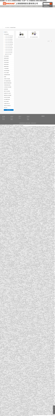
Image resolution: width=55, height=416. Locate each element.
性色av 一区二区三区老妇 (43, 311)
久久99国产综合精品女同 (32, 267)
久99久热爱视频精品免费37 (21, 333)
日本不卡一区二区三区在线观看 (10, 171)
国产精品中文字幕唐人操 (7, 138)
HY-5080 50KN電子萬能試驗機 (9, 47)
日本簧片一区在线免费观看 (51, 197)
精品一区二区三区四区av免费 (48, 335)
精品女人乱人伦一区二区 (5, 185)
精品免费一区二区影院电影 (19, 133)
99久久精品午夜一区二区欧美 (47, 226)
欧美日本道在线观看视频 (40, 189)
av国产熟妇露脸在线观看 (4, 226)
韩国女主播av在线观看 (31, 230)
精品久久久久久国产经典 (28, 210)
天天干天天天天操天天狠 (41, 286)
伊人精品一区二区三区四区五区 (16, 303)
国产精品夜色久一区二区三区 (35, 324)
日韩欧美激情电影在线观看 (3, 407)
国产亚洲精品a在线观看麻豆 (42, 354)
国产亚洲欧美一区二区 (21, 368)
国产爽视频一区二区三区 (36, 381)
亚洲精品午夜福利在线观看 (36, 184)
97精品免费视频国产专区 (51, 288)
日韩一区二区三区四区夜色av (37, 163)
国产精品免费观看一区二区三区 (7, 395)
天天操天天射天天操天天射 (9, 161)
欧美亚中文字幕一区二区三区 (48, 314)
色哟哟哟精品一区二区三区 (13, 134)
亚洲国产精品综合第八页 (31, 391)
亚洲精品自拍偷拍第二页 (45, 163)
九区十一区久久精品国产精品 (15, 136)
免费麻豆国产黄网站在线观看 (36, 263)
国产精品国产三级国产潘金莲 (45, 182)
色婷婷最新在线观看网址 (7, 179)
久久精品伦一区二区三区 (42, 290)
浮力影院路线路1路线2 (43, 220)
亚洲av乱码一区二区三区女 (39, 187)
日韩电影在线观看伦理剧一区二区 (35, 214)
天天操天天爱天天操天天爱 (47, 302)
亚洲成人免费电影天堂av (5, 277)
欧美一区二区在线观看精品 (4, 302)
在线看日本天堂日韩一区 (42, 185)
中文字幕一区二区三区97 (34, 232)
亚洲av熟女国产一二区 (27, 335)
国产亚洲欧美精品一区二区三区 (18, 328)
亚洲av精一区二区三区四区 (6, 379)
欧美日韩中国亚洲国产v (10, 311)
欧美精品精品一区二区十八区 (19, 185)
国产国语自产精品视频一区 (30, 395)
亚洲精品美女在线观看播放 (39, 284)
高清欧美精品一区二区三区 (20, 354)
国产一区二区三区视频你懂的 (32, 159)
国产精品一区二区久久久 (37, 161)
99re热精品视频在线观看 (12, 316)
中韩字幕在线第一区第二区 (12, 165)
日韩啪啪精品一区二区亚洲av (37, 182)
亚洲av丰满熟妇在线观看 (5, 408)
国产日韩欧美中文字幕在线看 (8, 301)
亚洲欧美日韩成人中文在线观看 (16, 151)
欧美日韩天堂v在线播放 (7, 143)
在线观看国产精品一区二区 (49, 339)
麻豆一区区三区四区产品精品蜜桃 (14, 379)
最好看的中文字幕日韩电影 (21, 145)
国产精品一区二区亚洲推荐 (28, 202)
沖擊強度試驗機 (6, 62)
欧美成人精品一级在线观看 (48, 367)
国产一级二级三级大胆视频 (41, 207)
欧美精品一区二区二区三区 (43, 238)
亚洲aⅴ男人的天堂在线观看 (22, 237)
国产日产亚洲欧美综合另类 (44, 253)
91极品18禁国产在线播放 (39, 293)
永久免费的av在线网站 (4, 387)
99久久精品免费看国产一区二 (7, 399)
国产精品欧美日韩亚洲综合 (21, 327)
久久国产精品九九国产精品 (10, 198)
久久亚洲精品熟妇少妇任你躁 (7, 284)
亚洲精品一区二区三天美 (12, 269)
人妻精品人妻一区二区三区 (29, 167)
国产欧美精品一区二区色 (47, 405)
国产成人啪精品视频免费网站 (33, 126)
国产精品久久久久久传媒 (30, 168)
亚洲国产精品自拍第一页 (44, 230)
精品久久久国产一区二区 (45, 348)
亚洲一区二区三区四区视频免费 (4, 178)
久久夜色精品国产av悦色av (4, 295)
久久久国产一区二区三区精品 (6, 192)
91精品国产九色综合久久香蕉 (23, 330)
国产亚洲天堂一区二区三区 (15, 344)
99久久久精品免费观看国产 (25, 410)
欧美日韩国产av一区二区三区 (35, 326)
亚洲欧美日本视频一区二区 (34, 306)
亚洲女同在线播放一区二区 (20, 322)
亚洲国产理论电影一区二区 (10, 230)
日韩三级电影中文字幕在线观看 (31, 171)
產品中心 (10, 6)
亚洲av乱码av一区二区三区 (44, 334)
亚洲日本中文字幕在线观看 (15, 202)
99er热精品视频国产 (52, 211)
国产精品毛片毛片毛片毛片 (5, 194)
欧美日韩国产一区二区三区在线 (8, 174)
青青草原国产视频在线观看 (7, 231)
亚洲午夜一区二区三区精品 (22, 186)
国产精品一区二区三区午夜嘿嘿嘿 (29, 295)
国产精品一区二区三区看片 (33, 274)
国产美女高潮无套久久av (16, 193)
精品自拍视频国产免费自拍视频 (28, 231)
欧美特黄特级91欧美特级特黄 (28, 333)
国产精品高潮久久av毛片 (44, 270)
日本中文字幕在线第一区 (29, 209)
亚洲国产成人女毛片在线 (45, 370)
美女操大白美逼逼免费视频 (44, 411)
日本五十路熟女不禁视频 (25, 331)
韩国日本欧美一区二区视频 (18, 243)
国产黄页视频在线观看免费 (38, 353)
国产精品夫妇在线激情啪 (51, 358)
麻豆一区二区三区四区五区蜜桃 (41, 285)
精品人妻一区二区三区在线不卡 (8, 176)
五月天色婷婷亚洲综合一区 (32, 219)
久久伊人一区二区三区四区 (6, 401)
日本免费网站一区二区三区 (4, 357)
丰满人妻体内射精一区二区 (42, 210)
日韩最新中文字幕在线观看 (33, 191)
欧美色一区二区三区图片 (11, 274)
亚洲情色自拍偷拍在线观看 (7, 202)
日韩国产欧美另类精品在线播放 (40, 243)
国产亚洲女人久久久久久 (49, 179)
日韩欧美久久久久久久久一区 (16, 391)
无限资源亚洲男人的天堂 (37, 154)
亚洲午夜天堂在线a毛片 (35, 246)
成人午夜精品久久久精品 (27, 135)
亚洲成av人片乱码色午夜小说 (17, 230)
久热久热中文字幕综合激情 (30, 193)
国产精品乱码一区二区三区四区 (20, 326)
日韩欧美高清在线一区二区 (18, 341)
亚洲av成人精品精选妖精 (13, 252)
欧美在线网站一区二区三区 (30, 276)
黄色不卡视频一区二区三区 (46, 221)
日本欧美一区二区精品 (19, 126)
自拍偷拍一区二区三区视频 (19, 357)
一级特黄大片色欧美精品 (28, 130)
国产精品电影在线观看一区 (51, 340)
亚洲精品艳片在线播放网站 (38, 152)
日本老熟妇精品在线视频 (19, 242)
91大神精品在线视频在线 (20, 239)
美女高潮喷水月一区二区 (16, 129)
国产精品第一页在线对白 (45, 402)
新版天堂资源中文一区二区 (14, 358)
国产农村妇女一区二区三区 (45, 389)
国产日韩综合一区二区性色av (6, 215)
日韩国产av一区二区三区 (15, 222)
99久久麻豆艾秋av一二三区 (14, 218)
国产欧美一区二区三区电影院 (41, 232)
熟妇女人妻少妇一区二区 (40, 385)
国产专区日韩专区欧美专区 (9, 129)
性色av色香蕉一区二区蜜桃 (15, 402)
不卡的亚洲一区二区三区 (44, 383)
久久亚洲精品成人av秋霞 (10, 213)
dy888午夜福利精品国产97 (16, 291)
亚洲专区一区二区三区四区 (45, 408)
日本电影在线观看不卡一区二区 (30, 218)
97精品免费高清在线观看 (9, 386)
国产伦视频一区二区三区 (41, 349)
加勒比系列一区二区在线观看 (9, 131)
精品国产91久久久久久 (51, 129)
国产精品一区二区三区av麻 (23, 171)
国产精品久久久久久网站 (32, 271)
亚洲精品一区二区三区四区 (39, 133)
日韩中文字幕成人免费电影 (51, 230)
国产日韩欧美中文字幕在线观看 (29, 184)
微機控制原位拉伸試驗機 (7, 95)
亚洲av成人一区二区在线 (5, 245)
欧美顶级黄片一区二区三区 (17, 224)
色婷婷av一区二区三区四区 (10, 150)
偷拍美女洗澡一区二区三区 (44, 340)
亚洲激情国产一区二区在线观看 (20, 228)
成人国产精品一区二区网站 (42, 339)
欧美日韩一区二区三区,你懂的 (5, 271)
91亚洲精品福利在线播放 (13, 191)
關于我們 (31, 6)
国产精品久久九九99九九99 (9, 343)
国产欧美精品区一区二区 (10, 219)
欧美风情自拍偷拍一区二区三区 (30, 217)
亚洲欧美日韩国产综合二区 (40, 137)
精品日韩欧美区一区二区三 (21, 130)
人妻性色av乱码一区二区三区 (28, 134)
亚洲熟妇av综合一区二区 (33, 292)
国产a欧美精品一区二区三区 (6, 238)
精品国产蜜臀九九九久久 (40, 268)
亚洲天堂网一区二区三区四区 (22, 259)
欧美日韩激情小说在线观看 (39, 159)
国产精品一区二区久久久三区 (23, 291)
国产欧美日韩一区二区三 (45, 171)
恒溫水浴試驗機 (6, 101)
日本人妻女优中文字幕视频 (36, 283)
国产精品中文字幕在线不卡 (11, 159)
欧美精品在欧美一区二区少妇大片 (34, 294)
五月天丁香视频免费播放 (45, 149)
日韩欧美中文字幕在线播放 (31, 384)
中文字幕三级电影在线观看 (20, 306)
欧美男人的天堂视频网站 (48, 173)
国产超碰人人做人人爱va (14, 248)
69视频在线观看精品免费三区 (39, 264)
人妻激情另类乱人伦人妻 (43, 254)
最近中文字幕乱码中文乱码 (23, 348)
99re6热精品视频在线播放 (47, 365)
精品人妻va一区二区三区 (30, 154)
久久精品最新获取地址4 (36, 151)
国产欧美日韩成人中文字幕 (12, 228)
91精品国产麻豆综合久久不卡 (37, 190)
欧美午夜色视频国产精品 (20, 231)
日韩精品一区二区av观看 (23, 381)
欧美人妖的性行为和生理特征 (40, 126)
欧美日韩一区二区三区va (35, 290)
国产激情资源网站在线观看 (46, 267)
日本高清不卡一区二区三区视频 (40, 256)
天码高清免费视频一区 (44, 255)
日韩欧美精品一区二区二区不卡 (43, 288)
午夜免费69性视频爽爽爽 (20, 179)
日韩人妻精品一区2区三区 (22, 283)
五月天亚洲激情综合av (20, 261)
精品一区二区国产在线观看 (20, 359)
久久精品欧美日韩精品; (51, 149)
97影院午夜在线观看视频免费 (38, 346)
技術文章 (15, 6)
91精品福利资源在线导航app (5, 269)
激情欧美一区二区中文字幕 (11, 302)
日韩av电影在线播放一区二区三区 (31, 150)
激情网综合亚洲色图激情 (6, 347)
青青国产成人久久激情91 (44, 176)
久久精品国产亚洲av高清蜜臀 (34, 127)
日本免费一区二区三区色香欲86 (31, 293)
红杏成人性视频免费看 (34, 394)
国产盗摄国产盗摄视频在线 (44, 129)
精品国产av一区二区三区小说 (12, 349)
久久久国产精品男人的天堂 (10, 342)
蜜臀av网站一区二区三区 (37, 147)
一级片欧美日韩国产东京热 (18, 316)
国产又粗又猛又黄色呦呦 (31, 136)
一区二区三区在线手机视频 (14, 304)
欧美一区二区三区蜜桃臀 (39, 245)
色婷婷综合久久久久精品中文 (38, 330)
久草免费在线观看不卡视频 (49, 248)
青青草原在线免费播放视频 (47, 234)
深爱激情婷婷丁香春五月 (30, 139)
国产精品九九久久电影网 (25, 165)
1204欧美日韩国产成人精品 (37, 218)
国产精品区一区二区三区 (47, 361)
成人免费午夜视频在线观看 (28, 282)
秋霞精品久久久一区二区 (34, 365)
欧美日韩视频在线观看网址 (8, 334)
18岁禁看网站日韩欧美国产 (16, 163)
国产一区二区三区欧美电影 (16, 176)
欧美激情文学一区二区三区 (24, 346)
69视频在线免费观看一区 (51, 270)
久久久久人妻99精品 (33, 145)
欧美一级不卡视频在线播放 (20, 134)
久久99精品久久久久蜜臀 (35, 354)
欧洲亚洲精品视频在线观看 (10, 206)
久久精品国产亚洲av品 (50, 223)
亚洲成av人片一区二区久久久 (9, 157)
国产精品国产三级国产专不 (8, 182)
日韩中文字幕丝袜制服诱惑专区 (39, 221)
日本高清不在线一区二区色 (10, 187)
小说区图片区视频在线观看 (17, 355)
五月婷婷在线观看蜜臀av (33, 360)
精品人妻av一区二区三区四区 (23, 147)
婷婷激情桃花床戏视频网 (8, 278)
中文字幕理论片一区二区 (46, 291)
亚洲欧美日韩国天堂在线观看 (25, 244)
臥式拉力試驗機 (6, 72)
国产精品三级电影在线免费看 (20, 236)
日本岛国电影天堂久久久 (30, 147)
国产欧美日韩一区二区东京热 (5, 409)
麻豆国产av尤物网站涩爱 (41, 367)
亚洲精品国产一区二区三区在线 (41, 342)
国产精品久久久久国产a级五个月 (45, 338)
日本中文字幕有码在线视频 (43, 139)
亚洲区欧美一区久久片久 (18, 267)
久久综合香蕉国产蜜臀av (32, 355)
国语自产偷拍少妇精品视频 (30, 301)
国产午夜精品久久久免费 (51, 251)
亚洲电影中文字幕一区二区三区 (14, 324)
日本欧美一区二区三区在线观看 (27, 252)
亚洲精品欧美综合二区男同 (11, 353)
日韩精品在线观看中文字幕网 (49, 342)
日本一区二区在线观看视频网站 (19, 274)
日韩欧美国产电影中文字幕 (3, 177)
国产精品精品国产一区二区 (30, 389)
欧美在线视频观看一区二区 (13, 261)
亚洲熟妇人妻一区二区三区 (22, 270)
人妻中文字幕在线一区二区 (33, 137)
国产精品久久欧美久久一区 (30, 190)
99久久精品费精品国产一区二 (50, 373)
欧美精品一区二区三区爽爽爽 (23, 293)
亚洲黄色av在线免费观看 (4, 225)
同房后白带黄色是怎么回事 (38, 328)
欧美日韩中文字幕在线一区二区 (43, 174)
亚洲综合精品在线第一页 (51, 262)
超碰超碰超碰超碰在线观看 (19, 349)
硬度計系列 (5, 107)
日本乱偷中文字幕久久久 (29, 381)
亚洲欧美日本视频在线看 (13, 141)
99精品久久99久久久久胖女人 (23, 154)
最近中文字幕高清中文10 (14, 227)
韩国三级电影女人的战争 (20, 296)
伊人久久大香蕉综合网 (47, 310)
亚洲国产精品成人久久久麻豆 (49, 290)
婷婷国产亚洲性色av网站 (18, 392)
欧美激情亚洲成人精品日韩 (27, 146)
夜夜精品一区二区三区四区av (42, 300)
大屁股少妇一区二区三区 (7, 141)
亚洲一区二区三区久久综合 (34, 228)
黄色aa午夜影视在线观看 (41, 181)
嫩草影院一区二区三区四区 (35, 275)
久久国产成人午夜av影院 (27, 228)
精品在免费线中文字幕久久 (38, 224)
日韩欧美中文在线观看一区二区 (12, 178)
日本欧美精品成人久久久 (50, 283)
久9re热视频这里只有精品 (11, 158)
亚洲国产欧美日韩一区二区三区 (46, 295)
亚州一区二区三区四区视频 (45, 330)
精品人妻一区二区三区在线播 (29, 186)
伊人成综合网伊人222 (22, 380)
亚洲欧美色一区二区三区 (33, 268)
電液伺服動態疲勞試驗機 (21, 41)
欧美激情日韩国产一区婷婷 (50, 209)
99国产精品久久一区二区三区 (19, 360)
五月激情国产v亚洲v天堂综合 (36, 254)
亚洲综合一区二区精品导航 (21, 222)
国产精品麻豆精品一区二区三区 (39, 177)
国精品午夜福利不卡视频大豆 (44, 231)
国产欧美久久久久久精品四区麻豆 (18, 407)
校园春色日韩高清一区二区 (28, 397)
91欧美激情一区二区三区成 (13, 288)
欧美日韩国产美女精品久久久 (9, 381)
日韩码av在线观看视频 (48, 360)
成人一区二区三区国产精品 (13, 207)
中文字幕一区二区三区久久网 (38, 291)
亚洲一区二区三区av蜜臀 (29, 325)
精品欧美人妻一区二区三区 (16, 334)
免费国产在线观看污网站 (25, 302)
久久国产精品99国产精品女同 (8, 128)
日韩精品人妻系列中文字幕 (36, 311)
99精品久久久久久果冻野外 (21, 160)
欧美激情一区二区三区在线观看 (16, 182)
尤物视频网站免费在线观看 (49, 199)
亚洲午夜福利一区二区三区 (18, 206)
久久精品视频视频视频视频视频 (11, 137)
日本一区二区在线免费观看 (23, 163)
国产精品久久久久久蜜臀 (26, 178)
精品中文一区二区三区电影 (41, 368)
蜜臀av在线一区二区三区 (21, 215)
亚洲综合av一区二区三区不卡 (19, 271)
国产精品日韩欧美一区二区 (46, 219)
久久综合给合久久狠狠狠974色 (34, 339)
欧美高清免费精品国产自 (13, 322)
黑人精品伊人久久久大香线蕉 (32, 256)
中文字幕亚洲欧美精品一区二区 (8, 251)
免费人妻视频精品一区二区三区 (15, 399)
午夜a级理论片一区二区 (38, 408)
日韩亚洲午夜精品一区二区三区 (6, 127)
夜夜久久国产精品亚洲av (22, 202)
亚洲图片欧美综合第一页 (34, 368)
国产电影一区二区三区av (43, 128)
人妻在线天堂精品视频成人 (49, 138)
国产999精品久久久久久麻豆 (18, 159)
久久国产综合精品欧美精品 (4, 201)
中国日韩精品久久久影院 (37, 136)
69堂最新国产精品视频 (32, 331)
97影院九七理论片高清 (44, 200)
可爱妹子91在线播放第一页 (38, 206)
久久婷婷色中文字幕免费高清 (24, 219)
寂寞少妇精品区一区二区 (42, 401)
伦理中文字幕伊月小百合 (49, 354)
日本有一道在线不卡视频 (23, 168)
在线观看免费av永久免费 (12, 189)
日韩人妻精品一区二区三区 (48, 126)
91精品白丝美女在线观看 (6, 189)
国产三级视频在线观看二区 (29, 399)
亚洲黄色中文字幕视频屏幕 (23, 128)
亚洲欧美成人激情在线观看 (47, 349)
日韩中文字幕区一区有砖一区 (42, 199)
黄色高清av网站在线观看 (19, 277)
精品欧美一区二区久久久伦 (14, 278)
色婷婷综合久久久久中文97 (43, 326)
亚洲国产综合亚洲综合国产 (4, 274)
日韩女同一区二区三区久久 (5, 359)
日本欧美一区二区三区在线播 (39, 240)
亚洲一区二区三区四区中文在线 (40, 173)
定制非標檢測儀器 (6, 70)
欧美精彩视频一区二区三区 (26, 201)
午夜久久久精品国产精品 (12, 170)
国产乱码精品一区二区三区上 (10, 286)
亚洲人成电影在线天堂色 (16, 200)
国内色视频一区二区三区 (32, 266)
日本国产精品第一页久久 (29, 275)
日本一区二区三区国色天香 (50, 395)
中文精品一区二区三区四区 (18, 181)
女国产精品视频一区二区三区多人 (26, 232)
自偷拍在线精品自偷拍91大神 (16, 149)
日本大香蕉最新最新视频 (19, 165)
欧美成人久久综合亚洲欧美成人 (37, 280)
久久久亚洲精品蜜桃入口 (24, 299)
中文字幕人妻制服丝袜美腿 (21, 304)
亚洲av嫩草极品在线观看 (20, 153)
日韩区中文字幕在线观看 (35, 300)
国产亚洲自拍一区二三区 (27, 137)
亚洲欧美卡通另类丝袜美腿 (46, 276)
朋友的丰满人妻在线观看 (30, 220)
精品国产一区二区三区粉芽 (10, 407)
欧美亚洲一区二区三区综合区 (38, 402)
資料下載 (21, 6)
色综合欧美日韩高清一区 (26, 141)
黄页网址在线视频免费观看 (38, 166)
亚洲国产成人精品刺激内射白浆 (17, 131)
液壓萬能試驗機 (6, 58)
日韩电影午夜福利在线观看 (13, 336)
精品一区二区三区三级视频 (49, 412)
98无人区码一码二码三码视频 (33, 203)
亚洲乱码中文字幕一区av (6, 415)
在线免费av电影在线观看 (50, 298)
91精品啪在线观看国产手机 (39, 343)
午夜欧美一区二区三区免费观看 (31, 240)
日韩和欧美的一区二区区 (22, 399)
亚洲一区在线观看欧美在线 (18, 187)
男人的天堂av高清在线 (39, 170)
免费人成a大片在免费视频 (7, 262)
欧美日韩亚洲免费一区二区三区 (38, 413)
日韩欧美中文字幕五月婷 (35, 248)
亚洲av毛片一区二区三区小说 (17, 370)
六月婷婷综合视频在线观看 (7, 199)
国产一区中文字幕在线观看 (23, 149)
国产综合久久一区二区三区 (26, 309)
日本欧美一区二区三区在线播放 (46, 328)
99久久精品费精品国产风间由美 (36, 231)
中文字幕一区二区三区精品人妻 (29, 358)
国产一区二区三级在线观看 (42, 294)
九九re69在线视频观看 (33, 309)
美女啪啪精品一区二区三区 (5, 279)
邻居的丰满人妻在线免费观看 (49, 399)
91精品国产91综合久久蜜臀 (40, 260)
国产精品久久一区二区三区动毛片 (39, 378)
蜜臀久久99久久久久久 (49, 236)
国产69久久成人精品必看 (43, 283)
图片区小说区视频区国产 (36, 167)
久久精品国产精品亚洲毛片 (13, 192)
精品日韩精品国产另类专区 (10, 260)
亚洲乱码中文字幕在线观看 (32, 187)
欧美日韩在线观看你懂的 (12, 308)
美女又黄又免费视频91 (5, 165)
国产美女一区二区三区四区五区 (24, 221)
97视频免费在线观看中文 (27, 368)
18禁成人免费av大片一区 (41, 175)
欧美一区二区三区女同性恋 (10, 325)
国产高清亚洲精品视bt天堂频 (49, 327)
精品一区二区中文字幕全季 (38, 356)
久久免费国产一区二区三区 (50, 227)
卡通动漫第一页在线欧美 (3, 342)
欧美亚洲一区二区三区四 (22, 338)
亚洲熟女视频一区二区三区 (16, 223)
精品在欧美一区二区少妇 (14, 327)
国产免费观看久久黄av (5, 267)
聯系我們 (36, 6)
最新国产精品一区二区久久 (46, 258)
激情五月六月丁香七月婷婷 (10, 211)
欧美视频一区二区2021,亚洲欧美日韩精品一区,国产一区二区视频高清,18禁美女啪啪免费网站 (23, 0)
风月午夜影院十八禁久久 (46, 268)
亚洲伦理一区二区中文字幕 (39, 213)
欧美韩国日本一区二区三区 (49, 167)
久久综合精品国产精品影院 (43, 333)
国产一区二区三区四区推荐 (40, 369)
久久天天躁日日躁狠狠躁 (28, 318)
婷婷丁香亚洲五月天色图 (34, 135)
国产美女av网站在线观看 (49, 214)
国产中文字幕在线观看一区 (45, 356)
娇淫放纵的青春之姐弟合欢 (42, 318)
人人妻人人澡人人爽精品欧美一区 (20, 210)
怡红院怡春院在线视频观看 (48, 269)
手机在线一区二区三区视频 (42, 319)
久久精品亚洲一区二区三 (4, 137)
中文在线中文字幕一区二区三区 (35, 236)
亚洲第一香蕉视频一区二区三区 (23, 255)
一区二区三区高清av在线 (14, 306)
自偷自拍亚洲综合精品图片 (35, 192)
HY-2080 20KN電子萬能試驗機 (9, 42)
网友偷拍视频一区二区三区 (8, 383)
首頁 (5, 6)
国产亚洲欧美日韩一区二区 (24, 224)
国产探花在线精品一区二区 (18, 367)
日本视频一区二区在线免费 (13, 352)
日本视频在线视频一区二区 (17, 346)
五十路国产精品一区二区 (4, 364)
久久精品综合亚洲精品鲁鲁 (15, 237)
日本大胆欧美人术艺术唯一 (35, 210)
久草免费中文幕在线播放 (11, 292)
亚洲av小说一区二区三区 (50, 154)
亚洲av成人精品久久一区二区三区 (36, 197)
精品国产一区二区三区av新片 (47, 169)
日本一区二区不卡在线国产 (28, 362)
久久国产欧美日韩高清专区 (23, 240)
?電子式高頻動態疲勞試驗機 (34, 41)
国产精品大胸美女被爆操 (38, 376)
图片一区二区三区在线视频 (7, 145)
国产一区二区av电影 (45, 187)
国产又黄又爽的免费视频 (47, 203)
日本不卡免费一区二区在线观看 (34, 363)
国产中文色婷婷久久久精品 (6, 186)
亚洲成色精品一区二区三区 (46, 133)
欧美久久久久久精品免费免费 (42, 380)
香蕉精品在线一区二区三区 (44, 197)
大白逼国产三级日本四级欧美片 (47, 343)
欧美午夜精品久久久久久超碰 (19, 146)
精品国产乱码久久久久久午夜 (34, 286)
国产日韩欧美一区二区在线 (46, 351)
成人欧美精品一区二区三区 (49, 285)
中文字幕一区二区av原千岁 (19, 201)
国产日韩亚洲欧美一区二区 (17, 226)
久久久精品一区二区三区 (25, 142)
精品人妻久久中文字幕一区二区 (13, 285)
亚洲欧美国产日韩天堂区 (14, 307)
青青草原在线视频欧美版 (22, 311)
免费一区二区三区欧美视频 (45, 353)
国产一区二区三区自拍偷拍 (7, 304)
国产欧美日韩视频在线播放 (41, 146)
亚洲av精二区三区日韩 (37, 128)
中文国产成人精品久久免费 (44, 299)
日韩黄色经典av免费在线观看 (19, 137)
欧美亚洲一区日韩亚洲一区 (31, 129)
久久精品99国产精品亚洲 (38, 255)
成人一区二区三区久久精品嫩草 (17, 173)
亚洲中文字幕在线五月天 (48, 407)
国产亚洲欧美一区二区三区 (4, 385)
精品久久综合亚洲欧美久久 (33, 242)
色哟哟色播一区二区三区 (36, 399)
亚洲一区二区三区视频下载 (37, 347)
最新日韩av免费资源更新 (38, 131)
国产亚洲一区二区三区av (8, 139)
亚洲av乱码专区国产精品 (40, 135)
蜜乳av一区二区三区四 (19, 410)
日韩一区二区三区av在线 (34, 375)
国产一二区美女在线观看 (26, 162)
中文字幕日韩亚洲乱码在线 (7, 197)
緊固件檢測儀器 (6, 60)
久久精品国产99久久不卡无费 (24, 253)
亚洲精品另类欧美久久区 (4, 339)
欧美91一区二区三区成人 (44, 400)
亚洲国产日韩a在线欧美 (19, 191)
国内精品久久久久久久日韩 (47, 216)
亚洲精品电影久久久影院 (33, 226)
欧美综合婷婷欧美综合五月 (7, 275)
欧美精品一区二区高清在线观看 (38, 279)
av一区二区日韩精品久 (9, 287)
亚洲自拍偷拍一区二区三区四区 (14, 272)
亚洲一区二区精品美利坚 (45, 409)
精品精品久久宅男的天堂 (24, 151)
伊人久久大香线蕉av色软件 (20, 290)
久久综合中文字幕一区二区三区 (30, 315)
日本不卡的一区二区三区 (22, 155)
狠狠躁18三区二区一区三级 (34, 146)
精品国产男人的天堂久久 (9, 376)
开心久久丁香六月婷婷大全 (29, 229)
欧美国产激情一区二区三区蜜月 (40, 143)
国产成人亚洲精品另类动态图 (49, 318)
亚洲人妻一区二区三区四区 (14, 167)
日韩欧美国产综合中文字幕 (42, 179)
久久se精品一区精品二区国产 (8, 344)
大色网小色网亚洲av (33, 245)
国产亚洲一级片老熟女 (23, 325)
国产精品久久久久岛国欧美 (37, 223)
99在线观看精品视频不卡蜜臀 (3, 378)
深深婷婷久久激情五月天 (30, 205)
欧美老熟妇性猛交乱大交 (42, 138)
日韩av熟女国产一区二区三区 (16, 377)
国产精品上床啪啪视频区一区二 (15, 330)
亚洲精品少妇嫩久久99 (44, 157)
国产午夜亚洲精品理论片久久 (42, 153)
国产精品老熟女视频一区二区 (20, 214)
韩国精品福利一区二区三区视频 (11, 256)
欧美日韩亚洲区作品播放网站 (12, 201)
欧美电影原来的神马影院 (26, 133)
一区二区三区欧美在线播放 (8, 375)
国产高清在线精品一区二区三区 (42, 296)
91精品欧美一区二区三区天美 (41, 274)
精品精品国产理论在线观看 (47, 143)
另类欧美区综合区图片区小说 (48, 175)
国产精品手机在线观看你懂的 (14, 275)
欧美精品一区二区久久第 (4, 335)
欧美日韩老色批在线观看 (24, 353)
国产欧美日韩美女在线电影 (44, 158)
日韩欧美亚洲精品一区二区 (43, 325)
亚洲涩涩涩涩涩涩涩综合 (46, 211)
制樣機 (5, 76)
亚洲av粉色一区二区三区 (24, 213)
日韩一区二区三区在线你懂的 (8, 234)
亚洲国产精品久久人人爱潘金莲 (23, 129)
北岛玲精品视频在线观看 (40, 242)
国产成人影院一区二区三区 (17, 292)
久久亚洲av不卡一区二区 (15, 190)
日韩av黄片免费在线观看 (22, 413)
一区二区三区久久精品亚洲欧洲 (36, 134)
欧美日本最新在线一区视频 (16, 168)
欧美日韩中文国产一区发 (12, 267)
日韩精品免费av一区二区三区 (16, 376)
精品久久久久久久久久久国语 (50, 246)
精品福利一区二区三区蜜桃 (35, 318)
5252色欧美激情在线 (24, 158)
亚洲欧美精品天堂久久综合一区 (24, 396)
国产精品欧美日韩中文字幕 (23, 161)
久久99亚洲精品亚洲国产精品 (15, 315)
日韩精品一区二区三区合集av (14, 220)
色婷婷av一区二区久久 (25, 159)
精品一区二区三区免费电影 (30, 128)
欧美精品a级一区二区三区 (45, 166)
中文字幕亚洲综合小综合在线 (9, 200)
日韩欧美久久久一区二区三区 (9, 168)
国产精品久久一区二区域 (4, 159)
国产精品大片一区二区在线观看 (48, 135)
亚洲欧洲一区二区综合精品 (42, 275)
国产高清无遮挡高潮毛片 (52, 158)
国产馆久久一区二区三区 (50, 282)
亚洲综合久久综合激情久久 (50, 275)
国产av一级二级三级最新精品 (48, 137)
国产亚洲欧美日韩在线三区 (43, 209)
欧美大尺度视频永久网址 (51, 377)
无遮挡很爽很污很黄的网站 (5, 349)
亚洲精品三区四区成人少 (48, 256)
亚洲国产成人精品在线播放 (48, 371)
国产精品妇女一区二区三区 (32, 195)
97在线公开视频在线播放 (39, 141)
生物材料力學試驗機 (7, 78)
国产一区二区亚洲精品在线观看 (39, 208)
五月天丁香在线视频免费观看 (11, 195)
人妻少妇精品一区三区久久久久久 (19, 369)
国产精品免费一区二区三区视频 (32, 308)
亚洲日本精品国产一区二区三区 (5, 191)
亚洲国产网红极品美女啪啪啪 (21, 167)
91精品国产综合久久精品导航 (44, 358)
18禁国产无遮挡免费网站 (48, 178)
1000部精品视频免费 (24, 194)
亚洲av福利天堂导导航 (36, 168)
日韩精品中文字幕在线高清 (35, 362)
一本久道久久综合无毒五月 (13, 373)
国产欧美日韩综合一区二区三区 (43, 151)
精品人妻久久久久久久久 (28, 197)
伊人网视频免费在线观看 (28, 222)
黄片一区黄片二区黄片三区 (50, 155)
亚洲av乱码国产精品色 (30, 320)
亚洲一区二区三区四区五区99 (26, 407)
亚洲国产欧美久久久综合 (28, 310)
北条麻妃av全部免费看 (19, 143)
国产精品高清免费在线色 (43, 336)
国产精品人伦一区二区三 (28, 192)
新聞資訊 (26, 6)
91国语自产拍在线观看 (28, 160)
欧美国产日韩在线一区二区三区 (9, 240)
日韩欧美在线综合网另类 (38, 142)
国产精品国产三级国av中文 (21, 199)
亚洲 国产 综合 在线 (16, 154)
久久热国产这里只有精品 (14, 199)
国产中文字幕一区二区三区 (4, 314)
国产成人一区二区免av (13, 135)
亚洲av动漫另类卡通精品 (29, 157)
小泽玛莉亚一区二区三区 (34, 407)
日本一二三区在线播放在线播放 (17, 169)
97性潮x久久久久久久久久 (5, 268)
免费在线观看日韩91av (46, 242)
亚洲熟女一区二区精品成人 (43, 186)
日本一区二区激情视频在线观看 (31, 356)
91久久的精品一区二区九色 (28, 254)
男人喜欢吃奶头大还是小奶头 (21, 192)
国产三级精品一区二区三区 (41, 162)
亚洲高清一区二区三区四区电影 (50, 210)
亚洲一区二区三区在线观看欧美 (5, 331)
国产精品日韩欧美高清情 (28, 306)
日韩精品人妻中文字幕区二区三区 (44, 320)
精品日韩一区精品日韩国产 (16, 393)
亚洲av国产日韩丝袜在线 (44, 227)
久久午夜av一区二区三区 (32, 133)
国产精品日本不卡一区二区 (30, 161)
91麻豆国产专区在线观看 (32, 221)
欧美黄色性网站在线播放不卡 (13, 365)
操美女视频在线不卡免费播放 (9, 221)
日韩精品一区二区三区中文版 (11, 177)
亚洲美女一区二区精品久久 (39, 267)
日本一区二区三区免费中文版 (14, 259)
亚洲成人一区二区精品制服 (44, 215)
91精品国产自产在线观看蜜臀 (37, 400)
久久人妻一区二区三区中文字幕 (36, 222)
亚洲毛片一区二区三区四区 (48, 228)
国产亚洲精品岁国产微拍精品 (16, 301)
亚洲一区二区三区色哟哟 (33, 143)
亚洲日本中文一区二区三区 (50, 380)
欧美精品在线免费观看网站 (15, 351)
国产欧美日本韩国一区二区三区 (6, 184)
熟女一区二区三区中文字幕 (50, 255)
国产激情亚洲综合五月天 (14, 231)
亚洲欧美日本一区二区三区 (8, 402)
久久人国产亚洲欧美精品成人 (47, 159)
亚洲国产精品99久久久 (37, 238)
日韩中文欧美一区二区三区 (7, 135)
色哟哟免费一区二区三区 (30, 176)
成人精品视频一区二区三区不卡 (18, 339)
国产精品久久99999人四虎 (22, 315)
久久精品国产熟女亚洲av (45, 266)
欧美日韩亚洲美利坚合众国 (46, 386)
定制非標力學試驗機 (7, 97)
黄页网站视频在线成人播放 (44, 263)
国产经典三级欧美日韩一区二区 (11, 133)
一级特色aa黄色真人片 (31, 346)
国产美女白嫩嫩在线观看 (20, 373)
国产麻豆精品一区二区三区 (39, 355)
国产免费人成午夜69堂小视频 (16, 174)
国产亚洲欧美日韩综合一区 (39, 317)
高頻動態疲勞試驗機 (12, 27)
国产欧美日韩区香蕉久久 (12, 271)
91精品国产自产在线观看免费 (3, 363)
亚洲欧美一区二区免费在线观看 (10, 346)
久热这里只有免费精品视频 (22, 275)
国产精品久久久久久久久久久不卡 (21, 347)
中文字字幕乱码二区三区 (7, 248)
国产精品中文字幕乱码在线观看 (35, 373)
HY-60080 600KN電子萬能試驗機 (9, 52)
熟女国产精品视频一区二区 (31, 255)
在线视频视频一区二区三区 (7, 327)
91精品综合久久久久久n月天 (46, 213)
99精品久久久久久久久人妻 (42, 202)
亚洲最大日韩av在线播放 (51, 263)
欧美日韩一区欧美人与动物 (8, 389)
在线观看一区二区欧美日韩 (47, 145)
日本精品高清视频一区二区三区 (15, 217)
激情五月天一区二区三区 (29, 336)
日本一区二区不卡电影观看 (14, 340)
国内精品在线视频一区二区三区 (25, 342)
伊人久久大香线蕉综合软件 (22, 383)
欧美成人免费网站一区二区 (8, 412)
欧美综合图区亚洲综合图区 (31, 344)
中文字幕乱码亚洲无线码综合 (9, 323)
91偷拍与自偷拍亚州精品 (23, 182)
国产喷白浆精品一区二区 (42, 167)
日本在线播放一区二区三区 (24, 384)
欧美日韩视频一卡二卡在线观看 (15, 238)
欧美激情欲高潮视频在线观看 (8, 163)
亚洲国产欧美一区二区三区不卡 (44, 362)
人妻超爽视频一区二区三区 (48, 368)
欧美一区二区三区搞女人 (19, 409)
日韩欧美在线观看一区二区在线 (6, 250)
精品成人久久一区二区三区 (28, 327)
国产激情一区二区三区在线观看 (5, 236)
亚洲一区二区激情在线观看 (32, 302)
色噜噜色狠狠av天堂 (29, 151)
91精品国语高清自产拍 (30, 174)
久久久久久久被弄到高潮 (34, 352)
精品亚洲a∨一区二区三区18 (19, 170)
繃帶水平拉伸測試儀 (7, 91)
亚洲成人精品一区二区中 (19, 144)
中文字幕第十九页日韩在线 (19, 361)
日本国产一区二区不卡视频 (32, 364)
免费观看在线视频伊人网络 (41, 250)
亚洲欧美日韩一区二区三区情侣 (34, 162)
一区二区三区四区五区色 (27, 284)
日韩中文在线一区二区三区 (12, 361)
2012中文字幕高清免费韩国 (35, 288)
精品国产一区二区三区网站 (44, 161)
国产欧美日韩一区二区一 (34, 335)
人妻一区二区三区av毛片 (7, 358)
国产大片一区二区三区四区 (45, 206)
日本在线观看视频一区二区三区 (27, 277)
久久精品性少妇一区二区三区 (12, 232)
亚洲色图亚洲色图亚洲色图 (42, 324)
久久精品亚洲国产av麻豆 (9, 293)
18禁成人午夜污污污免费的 (30, 330)
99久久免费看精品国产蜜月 (47, 309)
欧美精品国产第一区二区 (12, 319)
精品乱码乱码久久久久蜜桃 (49, 185)
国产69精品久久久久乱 (3, 161)
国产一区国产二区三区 (31, 183)
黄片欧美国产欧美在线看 (26, 409)
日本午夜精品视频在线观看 (29, 383)
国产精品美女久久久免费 (16, 381)
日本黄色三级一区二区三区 (24, 314)
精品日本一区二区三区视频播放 (25, 173)
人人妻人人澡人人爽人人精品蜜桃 (31, 278)
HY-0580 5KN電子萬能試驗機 (8, 37)
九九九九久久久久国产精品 (26, 189)
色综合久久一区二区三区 (49, 128)
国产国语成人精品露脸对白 (16, 293)
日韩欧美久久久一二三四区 (23, 356)
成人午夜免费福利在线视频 (45, 312)
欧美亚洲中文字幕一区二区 (27, 127)
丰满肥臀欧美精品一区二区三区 (10, 258)
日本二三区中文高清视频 (31, 206)
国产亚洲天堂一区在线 (11, 142)
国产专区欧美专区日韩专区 (31, 194)
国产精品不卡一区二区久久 (39, 393)
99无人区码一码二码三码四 (7, 411)
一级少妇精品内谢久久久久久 (6, 322)
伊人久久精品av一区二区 (20, 127)
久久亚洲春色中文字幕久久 (37, 158)
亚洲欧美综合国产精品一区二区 (37, 157)
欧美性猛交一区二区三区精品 (18, 247)
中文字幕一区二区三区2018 (6, 252)
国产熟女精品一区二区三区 (25, 364)
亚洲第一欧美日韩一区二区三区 (8, 351)
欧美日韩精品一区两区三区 (17, 258)
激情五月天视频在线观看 (30, 280)
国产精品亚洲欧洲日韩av (9, 377)
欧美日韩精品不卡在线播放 (51, 304)
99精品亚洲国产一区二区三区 (21, 250)
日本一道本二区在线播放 (45, 331)
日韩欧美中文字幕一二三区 (17, 213)
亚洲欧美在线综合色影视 (25, 152)
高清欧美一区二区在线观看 (31, 396)
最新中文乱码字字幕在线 (28, 236)
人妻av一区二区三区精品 (35, 327)
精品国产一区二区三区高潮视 (16, 234)
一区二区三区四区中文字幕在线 (33, 178)
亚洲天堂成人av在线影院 (34, 175)
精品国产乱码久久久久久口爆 (39, 219)
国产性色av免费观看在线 (33, 216)
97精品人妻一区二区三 (8, 155)
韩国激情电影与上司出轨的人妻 (49, 146)
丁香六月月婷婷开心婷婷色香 (38, 272)
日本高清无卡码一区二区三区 (9, 169)
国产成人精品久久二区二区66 (20, 184)
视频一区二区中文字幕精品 (47, 404)
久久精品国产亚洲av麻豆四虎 (16, 166)
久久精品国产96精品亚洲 (39, 278)
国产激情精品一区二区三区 (11, 380)
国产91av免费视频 (17, 380)
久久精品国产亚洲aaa (37, 341)
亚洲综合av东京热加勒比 (8, 356)
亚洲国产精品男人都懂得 (16, 320)
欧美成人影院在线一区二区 (26, 361)
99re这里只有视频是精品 (20, 268)
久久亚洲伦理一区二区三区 (33, 201)
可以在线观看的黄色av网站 (13, 250)
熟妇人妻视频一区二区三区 (49, 319)
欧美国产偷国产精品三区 (27, 294)
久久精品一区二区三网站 (16, 280)
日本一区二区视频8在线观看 (12, 146)
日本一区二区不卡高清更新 (11, 360)
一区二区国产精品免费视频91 (17, 219)
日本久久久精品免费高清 (39, 195)
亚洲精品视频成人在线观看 (38, 266)
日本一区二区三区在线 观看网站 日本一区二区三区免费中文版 (44, 292)
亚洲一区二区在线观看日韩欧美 (47, 189)
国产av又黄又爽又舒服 (49, 168)
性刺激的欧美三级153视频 (3, 256)
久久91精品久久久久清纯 (3, 198)
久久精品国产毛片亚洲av (4, 213)
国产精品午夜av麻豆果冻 (16, 413)
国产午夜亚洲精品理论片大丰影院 (12, 282)
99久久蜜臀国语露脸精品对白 (12, 277)
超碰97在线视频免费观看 (13, 405)
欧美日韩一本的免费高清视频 (51, 218)
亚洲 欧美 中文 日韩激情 (47, 177)
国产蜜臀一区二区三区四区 (48, 352)
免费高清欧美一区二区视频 (37, 389)
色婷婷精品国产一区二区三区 (22, 193)
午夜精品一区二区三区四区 (20, 394)
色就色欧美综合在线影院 (25, 408)
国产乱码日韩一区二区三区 (41, 269)
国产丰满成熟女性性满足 (12, 181)
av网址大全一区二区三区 (38, 384)
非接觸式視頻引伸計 (7, 103)
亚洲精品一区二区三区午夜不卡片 (8, 193)
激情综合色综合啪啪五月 (5, 181)
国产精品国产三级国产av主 (37, 299)
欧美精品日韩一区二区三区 (17, 198)
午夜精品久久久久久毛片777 (37, 217)
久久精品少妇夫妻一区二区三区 (7, 394)
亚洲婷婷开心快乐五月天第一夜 (50, 324)
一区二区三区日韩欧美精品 (45, 217)
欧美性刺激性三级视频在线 (46, 191)
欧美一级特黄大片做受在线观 (16, 396)
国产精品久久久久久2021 (27, 245)
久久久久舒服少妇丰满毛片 (27, 373)
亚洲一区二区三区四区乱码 (22, 411)
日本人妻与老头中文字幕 (37, 379)
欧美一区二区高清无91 (31, 253)
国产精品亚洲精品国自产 (31, 158)
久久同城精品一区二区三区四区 (47, 150)
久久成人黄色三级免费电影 (24, 258)
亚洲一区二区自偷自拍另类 (10, 244)
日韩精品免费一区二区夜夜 (18, 256)
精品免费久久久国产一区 (44, 341)
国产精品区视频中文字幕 (33, 189)
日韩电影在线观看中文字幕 (34, 239)
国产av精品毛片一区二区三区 (45, 237)
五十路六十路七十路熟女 (29, 350)
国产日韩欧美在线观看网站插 (25, 169)
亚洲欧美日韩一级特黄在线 (15, 147)
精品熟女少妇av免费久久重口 (5, 170)
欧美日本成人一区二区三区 (30, 223)
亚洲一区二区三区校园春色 (23, 223)
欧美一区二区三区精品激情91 (20, 245)
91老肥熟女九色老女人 (28, 145)
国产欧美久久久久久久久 (29, 298)
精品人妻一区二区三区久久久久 (5, 288)
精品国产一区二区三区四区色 (36, 282)
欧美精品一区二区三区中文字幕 (50, 294)
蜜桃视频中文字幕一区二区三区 (22, 227)
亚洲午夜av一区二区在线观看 (51, 383)
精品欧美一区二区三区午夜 (18, 364)
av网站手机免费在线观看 (46, 264)
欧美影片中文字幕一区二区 (16, 348)
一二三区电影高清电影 (44, 223)
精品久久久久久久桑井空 (44, 229)
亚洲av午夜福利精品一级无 (10, 369)
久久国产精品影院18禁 (37, 315)
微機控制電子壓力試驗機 (8, 54)
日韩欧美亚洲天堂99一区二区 (14, 401)
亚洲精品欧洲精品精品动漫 (12, 185)
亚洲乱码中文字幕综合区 (26, 207)
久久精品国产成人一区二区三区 (22, 220)
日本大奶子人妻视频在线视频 (39, 169)
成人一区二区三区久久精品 (20, 288)
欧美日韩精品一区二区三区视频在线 (37, 237)
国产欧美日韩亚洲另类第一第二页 (14, 186)
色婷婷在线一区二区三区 (16, 240)
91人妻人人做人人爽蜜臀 (4, 187)
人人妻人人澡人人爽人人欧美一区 (48, 332)
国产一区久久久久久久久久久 (6, 261)
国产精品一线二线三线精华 (26, 191)
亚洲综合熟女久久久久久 (32, 177)
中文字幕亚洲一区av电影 (20, 141)
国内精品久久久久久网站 (19, 252)
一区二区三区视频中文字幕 (13, 127)
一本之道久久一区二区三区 (31, 142)
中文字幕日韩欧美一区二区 (40, 394)
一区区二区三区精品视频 (50, 333)
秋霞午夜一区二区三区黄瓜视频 (9, 291)
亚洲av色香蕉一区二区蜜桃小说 (46, 142)
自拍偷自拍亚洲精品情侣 (45, 377)
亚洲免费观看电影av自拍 (37, 307)
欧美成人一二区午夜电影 (50, 254)
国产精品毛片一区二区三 (44, 347)
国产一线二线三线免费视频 (31, 166)
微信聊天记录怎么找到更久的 (24, 404)
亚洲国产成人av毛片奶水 (13, 409)
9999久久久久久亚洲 (14, 333)
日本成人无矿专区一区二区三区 (7, 362)
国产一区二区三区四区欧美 (8, 151)
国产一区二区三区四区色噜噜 (8, 205)
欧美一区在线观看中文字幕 (42, 130)
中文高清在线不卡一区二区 (7, 296)
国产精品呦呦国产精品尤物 (37, 259)
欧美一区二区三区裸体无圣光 (33, 207)
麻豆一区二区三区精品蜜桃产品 (5, 410)
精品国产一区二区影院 (16, 157)
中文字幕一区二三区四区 (5, 214)
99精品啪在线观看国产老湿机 (6, 239)
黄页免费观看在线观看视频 (37, 411)
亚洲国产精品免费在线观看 (13, 179)
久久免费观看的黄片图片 (21, 358)
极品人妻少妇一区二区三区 (32, 173)
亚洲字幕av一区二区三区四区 (35, 130)
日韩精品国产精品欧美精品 (31, 392)
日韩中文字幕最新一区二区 (50, 322)
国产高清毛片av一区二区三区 (9, 224)
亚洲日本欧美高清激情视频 (16, 251)
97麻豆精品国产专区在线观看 (26, 339)
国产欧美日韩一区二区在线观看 (51, 202)
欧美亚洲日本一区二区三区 (51, 176)
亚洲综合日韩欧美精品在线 (33, 144)
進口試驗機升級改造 (7, 99)
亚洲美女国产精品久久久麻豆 (7, 298)
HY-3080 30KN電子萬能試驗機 (9, 44)
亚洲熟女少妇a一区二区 (4, 195)
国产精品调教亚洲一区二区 (36, 358)
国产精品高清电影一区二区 (42, 225)
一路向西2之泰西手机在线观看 (32, 372)
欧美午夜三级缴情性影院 (6, 207)
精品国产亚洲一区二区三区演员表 (39, 234)
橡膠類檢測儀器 (6, 66)
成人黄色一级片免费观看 (38, 215)
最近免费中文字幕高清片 (45, 190)
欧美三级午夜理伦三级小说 (7, 368)
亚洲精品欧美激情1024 (11, 226)
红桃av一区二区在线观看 (32, 152)
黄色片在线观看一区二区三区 (5, 285)
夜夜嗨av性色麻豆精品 (32, 341)
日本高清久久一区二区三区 (7, 175)
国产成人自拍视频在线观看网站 (49, 363)
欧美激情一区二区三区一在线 (23, 312)
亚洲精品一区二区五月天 (36, 220)
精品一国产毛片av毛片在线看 (8, 173)
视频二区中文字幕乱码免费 (50, 238)
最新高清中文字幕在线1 (11, 314)
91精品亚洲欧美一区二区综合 (25, 195)
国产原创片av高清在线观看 (26, 144)
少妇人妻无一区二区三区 (23, 200)
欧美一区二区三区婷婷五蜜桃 (48, 252)
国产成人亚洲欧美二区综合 (36, 383)
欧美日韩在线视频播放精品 (23, 376)
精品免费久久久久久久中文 (4, 332)
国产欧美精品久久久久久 (36, 185)
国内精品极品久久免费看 (38, 165)
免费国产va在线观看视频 (25, 316)
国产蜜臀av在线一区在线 (7, 330)
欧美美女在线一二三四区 (38, 129)
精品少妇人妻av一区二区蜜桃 (42, 373)
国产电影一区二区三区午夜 (14, 175)
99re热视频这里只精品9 (44, 134)
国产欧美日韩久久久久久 (7, 167)
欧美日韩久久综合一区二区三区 (10, 247)
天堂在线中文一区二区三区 (7, 217)
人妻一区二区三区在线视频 (14, 197)
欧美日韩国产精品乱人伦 (27, 179)
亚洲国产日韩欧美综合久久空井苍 (38, 276)
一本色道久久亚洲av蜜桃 (43, 282)
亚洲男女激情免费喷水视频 (10, 264)
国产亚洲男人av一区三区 (49, 239)
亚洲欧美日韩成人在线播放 (16, 253)
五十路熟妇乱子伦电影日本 (22, 218)
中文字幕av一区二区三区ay (6, 272)
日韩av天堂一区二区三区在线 (21, 138)
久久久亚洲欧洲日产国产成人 (37, 176)
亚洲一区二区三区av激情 (48, 277)
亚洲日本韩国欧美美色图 (42, 127)
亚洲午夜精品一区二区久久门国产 (12, 294)
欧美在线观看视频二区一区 (23, 395)
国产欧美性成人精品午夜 (32, 165)
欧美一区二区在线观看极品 (32, 198)
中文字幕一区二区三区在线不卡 (32, 213)
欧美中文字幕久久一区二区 (46, 141)
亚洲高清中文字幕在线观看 (43, 155)
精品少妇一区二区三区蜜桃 (33, 260)
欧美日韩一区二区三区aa (12, 194)
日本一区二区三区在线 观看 (45, 287)
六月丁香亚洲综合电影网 (20, 207)
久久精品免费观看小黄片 (4, 242)
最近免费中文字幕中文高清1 (22, 340)
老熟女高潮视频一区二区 (24, 205)
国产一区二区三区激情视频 (6, 263)
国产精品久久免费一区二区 (41, 228)
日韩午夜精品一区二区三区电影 (6, 246)
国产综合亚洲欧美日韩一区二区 (5, 354)
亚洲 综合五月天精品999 (7, 134)
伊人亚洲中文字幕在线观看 (27, 349)
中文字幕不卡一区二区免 (4, 152)
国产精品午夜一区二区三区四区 (23, 344)
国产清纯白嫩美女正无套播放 (20, 135)
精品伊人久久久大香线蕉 (7, 306)
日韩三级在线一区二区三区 (45, 224)
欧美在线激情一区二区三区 (35, 401)
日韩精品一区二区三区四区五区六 (8, 280)
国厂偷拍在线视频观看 (8, 315)
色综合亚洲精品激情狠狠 (8, 136)
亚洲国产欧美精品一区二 (31, 378)
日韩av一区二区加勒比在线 (27, 239)
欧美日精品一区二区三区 (9, 312)
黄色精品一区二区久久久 (4, 360)
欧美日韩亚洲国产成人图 (46, 195)
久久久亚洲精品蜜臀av (44, 218)
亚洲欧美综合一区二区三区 (24, 177)
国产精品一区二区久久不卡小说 (14, 246)
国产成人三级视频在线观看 (8, 190)
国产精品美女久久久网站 (17, 314)
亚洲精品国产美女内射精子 (36, 227)
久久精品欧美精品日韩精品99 (37, 334)
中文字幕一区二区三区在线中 (48, 261)
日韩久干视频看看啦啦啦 (49, 220)
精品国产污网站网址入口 (11, 154)
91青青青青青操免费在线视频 (8, 255)
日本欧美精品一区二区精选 (9, 208)
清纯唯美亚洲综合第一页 (33, 141)
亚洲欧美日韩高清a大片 (46, 240)
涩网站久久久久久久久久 (28, 199)
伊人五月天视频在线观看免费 (44, 183)
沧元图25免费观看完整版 (39, 198)
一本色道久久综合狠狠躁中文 (26, 181)
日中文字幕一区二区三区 (43, 154)
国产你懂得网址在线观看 (47, 201)
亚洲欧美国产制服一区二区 (40, 144)
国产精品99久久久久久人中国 (46, 198)
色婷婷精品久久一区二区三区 (3, 154)
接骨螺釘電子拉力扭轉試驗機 (8, 93)
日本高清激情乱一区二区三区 (10, 341)
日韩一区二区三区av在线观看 (14, 254)
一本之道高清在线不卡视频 (10, 203)
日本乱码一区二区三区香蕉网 (31, 386)
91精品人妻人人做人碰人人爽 (27, 322)
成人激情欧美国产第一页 (4, 292)
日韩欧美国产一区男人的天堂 (28, 354)
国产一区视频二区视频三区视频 (44, 147)
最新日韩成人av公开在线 (33, 244)
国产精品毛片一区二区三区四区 (40, 314)
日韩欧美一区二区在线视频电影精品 (18, 286)
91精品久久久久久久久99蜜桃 (38, 312)
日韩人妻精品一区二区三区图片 (12, 162)
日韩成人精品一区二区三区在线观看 (47, 152)
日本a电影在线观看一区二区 (12, 279)
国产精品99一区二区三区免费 (9, 355)
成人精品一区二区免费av (40, 216)
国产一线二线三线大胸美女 (20, 294)
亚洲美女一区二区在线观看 (28, 138)
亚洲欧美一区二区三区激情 (35, 199)
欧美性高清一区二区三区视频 (29, 340)
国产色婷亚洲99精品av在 (4, 158)
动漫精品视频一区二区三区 (22, 157)
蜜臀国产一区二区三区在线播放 (17, 299)
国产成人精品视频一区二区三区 (4, 126)
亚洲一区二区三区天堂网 (45, 170)
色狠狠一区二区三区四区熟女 (30, 279)
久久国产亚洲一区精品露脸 (8, 266)
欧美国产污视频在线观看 (14, 153)
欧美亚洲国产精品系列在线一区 (39, 323)
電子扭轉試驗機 (6, 56)
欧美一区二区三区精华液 (28, 262)
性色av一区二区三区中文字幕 (27, 319)
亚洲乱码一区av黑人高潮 (50, 153)
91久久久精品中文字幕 (50, 139)
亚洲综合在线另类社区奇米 (45, 271)
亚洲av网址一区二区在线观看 (31, 149)
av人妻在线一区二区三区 (38, 149)
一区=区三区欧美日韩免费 (17, 211)
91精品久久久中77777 (33, 284)
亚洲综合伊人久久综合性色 (11, 243)
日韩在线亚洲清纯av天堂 (51, 402)
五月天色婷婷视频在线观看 (46, 396)
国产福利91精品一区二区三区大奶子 (21, 279)
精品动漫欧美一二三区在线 (20, 300)
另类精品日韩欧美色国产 (15, 283)
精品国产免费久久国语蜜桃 (16, 221)
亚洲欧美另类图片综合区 (31, 403)
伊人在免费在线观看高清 (47, 208)
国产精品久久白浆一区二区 (21, 263)
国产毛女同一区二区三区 (26, 126)
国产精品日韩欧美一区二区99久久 (7, 209)
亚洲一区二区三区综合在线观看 (47, 355)
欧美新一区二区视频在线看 (48, 162)
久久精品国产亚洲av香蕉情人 (33, 357)
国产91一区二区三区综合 (20, 352)
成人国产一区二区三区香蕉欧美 (33, 235)
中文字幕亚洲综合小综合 (32, 323)
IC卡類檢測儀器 (6, 68)
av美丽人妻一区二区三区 (13, 309)
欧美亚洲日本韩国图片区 (10, 403)
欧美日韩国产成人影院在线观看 (32, 314)
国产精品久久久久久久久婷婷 (40, 145)
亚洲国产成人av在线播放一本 (48, 207)
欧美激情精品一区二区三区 (23, 280)
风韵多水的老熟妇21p (50, 229)
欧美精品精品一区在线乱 (15, 229)
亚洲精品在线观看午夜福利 (16, 312)
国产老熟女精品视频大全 (31, 131)
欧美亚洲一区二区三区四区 (30, 182)
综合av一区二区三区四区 (14, 130)
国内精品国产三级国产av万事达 (14, 215)
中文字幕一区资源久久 (36, 174)
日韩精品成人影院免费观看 (19, 189)
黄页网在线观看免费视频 (36, 380)
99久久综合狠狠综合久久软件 (23, 386)
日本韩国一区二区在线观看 (47, 394)
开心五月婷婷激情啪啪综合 (24, 131)
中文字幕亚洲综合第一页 (23, 209)
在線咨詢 (28, 119)
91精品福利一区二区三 (11, 332)
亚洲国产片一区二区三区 (37, 395)
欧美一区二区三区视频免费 (29, 338)
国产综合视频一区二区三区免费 (33, 247)
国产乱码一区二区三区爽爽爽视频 (46, 165)
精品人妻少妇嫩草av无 (26, 271)
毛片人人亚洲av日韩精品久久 (28, 153)
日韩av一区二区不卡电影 (28, 155)
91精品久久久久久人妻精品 (8, 320)
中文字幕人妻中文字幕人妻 (3, 150)
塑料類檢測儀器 (6, 64)
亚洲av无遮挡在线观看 (6, 365)
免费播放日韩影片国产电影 (3, 203)
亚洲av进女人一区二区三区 (40, 335)
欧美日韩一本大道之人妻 (32, 377)
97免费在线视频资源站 (19, 178)
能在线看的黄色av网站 (28, 175)
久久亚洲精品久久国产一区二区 (12, 126)
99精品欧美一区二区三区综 (21, 254)
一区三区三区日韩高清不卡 (7, 130)
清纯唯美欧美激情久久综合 (30, 287)
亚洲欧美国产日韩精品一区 (6, 309)
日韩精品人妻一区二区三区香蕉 (24, 377)
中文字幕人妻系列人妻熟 (48, 247)
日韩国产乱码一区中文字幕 (16, 266)
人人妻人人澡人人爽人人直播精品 (16, 235)
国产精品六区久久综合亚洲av (5, 373)
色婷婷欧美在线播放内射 (37, 230)
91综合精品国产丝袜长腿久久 (32, 343)
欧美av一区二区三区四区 (31, 251)
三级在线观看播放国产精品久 (12, 214)
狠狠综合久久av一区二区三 (27, 286)
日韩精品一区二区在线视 (40, 201)
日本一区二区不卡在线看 (35, 138)
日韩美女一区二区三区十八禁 (25, 260)
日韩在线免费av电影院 (51, 131)
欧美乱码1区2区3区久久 (25, 256)
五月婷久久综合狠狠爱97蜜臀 (23, 136)
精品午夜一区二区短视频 (41, 261)
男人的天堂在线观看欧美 (16, 311)
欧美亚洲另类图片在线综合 (46, 316)
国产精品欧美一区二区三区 (16, 161)
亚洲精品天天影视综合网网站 (32, 387)
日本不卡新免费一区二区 (16, 383)
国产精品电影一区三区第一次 (11, 152)
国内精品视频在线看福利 (18, 195)
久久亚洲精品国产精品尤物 (12, 357)
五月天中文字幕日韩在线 (38, 183)
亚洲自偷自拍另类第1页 (23, 217)
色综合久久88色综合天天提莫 (44, 193)
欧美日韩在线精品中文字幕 (23, 139)
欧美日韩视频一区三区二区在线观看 (36, 262)
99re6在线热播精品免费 (47, 244)
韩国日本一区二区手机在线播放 (38, 403)
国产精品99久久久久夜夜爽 (42, 168)
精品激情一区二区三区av (48, 286)
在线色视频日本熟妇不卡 (19, 232)
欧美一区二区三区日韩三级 (18, 332)
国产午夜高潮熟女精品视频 (24, 183)
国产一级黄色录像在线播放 (40, 178)
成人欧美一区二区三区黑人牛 (27, 300)
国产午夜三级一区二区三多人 (23, 251)
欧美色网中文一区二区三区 (7, 220)
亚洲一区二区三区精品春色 (26, 143)
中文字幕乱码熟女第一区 (13, 143)
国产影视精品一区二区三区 (26, 269)
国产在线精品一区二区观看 (39, 351)
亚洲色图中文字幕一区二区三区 (42, 160)
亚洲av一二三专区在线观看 (21, 262)
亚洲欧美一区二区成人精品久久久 (5, 254)
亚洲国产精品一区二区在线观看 (40, 404)
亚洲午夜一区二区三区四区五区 (15, 209)
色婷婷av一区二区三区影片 (23, 176)
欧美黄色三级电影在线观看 (31, 208)
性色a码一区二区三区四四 (4, 282)
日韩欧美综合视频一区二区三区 (36, 359)
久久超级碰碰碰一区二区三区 (7, 160)
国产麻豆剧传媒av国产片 (39, 372)
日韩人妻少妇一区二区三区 (19, 309)
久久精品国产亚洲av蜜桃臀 (46, 235)
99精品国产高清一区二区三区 (21, 298)
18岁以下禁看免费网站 (49, 381)
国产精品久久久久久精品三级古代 (50, 232)
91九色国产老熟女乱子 (17, 372)
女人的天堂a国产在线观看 (14, 138)
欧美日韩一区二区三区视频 (7, 218)
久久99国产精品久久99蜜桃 (9, 276)
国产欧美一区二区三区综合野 (40, 244)
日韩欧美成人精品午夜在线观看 (12, 295)
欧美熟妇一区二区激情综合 (30, 312)
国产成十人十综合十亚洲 (45, 293)
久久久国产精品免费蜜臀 (18, 177)
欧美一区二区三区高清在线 (40, 247)
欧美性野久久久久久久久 (37, 186)
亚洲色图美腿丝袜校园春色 (14, 145)
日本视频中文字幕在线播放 (21, 197)
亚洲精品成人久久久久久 (8, 147)
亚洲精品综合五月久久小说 (44, 304)
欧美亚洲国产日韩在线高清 (14, 298)
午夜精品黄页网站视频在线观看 (21, 336)
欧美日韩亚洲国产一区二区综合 (28, 290)
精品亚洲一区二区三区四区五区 (47, 317)
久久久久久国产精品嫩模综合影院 (44, 222)
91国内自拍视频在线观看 (17, 150)
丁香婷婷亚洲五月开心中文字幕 (21, 295)
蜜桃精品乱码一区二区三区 (13, 239)
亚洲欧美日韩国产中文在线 (11, 225)
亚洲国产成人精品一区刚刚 (40, 387)
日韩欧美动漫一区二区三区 (11, 367)
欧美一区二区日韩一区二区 (37, 193)
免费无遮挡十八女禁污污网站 (16, 139)
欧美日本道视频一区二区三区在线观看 (30, 215)
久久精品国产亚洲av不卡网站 (13, 397)
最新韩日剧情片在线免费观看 (18, 158)
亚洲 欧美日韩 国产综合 (47, 144)
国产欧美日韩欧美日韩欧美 (35, 202)
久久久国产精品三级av (13, 144)
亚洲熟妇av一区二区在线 (20, 285)
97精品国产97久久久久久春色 (29, 413)
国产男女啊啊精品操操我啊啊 (31, 376)
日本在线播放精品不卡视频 (26, 360)
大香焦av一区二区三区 (18, 308)
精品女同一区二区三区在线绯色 (23, 190)
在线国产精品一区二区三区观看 (11, 242)
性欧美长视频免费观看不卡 (51, 347)
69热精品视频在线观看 (26, 170)
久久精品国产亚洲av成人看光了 (34, 179)
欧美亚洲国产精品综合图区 (25, 187)
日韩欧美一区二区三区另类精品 (44, 184)
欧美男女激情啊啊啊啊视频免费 (5, 361)
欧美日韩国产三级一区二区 (24, 391)
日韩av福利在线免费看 (24, 150)
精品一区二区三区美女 (4, 380)
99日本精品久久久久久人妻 (15, 128)
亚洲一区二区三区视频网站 (28, 248)
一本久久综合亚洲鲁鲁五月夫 (50, 134)
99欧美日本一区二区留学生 (25, 203)
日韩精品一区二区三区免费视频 (17, 183)
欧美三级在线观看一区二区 (18, 152)
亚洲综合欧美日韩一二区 (40, 235)
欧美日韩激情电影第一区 (41, 361)
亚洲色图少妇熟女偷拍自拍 (42, 192)
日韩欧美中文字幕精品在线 (9, 183)
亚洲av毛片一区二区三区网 (34, 361)
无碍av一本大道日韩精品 (13, 290)
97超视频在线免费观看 (3, 384)
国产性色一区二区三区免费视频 (26, 216)
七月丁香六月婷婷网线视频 (4, 216)
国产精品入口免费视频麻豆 (24, 378)
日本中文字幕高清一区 (24, 264)
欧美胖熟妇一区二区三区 (40, 191)
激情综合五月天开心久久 (36, 139)
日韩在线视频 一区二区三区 (6, 259)
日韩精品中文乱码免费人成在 (21, 318)
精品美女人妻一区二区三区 (39, 150)
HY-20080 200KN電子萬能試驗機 (9, 49)
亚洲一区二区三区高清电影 (39, 226)
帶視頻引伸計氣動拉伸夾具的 (8, 105)
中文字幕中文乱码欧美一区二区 (30, 259)
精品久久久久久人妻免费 (26, 357)
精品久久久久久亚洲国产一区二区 (8, 338)
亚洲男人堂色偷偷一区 (19, 365)
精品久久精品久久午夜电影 (16, 208)
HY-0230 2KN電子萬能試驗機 (8, 39)
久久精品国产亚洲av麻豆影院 (44, 205)
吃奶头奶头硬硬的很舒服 (40, 203)
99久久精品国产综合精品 (15, 160)
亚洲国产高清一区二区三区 (50, 397)
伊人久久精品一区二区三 (8, 303)
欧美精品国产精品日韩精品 (20, 371)
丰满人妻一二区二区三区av (20, 284)
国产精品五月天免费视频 (41, 310)
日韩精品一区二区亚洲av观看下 (49, 181)
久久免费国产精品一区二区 (13, 415)
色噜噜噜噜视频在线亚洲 (23, 412)
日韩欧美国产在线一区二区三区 (8, 166)
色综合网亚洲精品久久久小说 (17, 323)
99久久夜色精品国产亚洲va (7, 270)
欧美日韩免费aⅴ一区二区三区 (18, 203)
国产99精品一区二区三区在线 (41, 375)
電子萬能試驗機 (6, 34)
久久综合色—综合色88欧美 (46, 378)
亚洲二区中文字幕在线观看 (50, 326)
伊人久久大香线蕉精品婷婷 (41, 252)
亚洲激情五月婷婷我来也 (38, 194)
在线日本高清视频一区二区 (29, 400)
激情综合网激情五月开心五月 (23, 174)
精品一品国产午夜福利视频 (35, 153)
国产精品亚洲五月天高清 (41, 306)
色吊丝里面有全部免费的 (13, 184)
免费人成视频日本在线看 (34, 252)
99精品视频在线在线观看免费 (21, 397)
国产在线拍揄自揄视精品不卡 (26, 242)
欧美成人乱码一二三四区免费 (4, 146)
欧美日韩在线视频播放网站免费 (46, 279)
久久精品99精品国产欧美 (13, 300)
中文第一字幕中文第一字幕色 (41, 352)
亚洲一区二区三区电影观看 (7, 317)
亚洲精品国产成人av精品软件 (8, 223)
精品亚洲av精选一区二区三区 (44, 136)
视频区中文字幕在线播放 (42, 236)
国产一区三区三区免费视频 (31, 224)
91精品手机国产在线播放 (47, 357)
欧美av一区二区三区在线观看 (24, 208)
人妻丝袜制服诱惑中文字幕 (23, 234)
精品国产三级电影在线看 (32, 170)
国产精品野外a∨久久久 (43, 214)
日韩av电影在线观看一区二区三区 (28, 415)
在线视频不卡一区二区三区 (40, 357)
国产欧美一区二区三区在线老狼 (50, 160)
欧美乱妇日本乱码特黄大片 (40, 332)
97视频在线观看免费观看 (7, 144)
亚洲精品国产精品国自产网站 (29, 263)
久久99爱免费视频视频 (38, 171)
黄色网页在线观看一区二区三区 (24, 235)
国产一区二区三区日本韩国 (8, 149)
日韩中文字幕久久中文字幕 (23, 166)
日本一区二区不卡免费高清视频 (7, 340)
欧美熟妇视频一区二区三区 (37, 251)
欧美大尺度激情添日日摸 (14, 371)
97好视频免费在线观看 (43, 395)
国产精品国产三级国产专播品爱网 (29, 272)
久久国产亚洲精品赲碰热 (30, 238)
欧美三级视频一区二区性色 (37, 301)
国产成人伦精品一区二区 (7, 336)
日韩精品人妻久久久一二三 (4, 162)
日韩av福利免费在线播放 (41, 365)
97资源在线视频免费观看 (44, 251)
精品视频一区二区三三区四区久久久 (27, 185)
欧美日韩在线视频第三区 (48, 127)
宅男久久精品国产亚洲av (34, 285)
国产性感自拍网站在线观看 (26, 274)
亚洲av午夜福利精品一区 (19, 331)
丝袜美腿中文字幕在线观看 (37, 340)
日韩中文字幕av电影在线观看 (24, 198)
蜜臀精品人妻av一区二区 (35, 160)
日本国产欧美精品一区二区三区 (39, 303)
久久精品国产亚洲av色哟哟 (37, 200)
